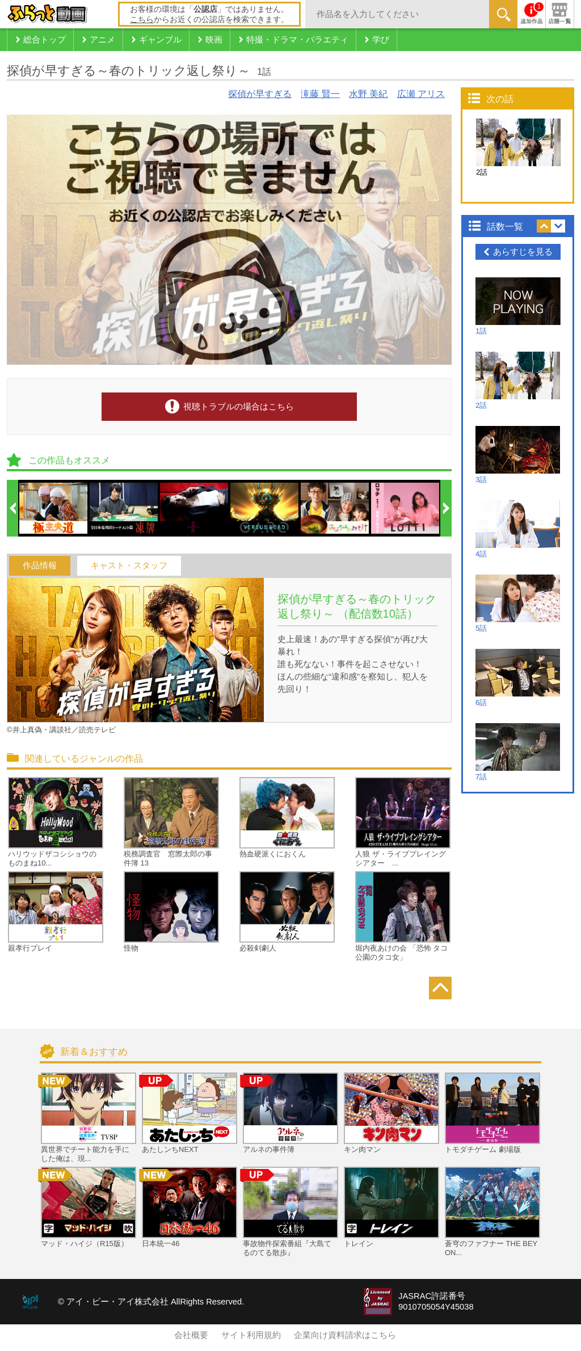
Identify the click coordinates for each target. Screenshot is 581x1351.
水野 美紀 (368, 94)
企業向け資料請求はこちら (345, 1335)
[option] (54, 508)
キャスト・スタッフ (129, 565)
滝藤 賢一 (320, 94)
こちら (142, 19)
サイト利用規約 (251, 1335)
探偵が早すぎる (260, 94)
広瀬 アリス (421, 94)
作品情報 (40, 565)
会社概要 (191, 1335)
